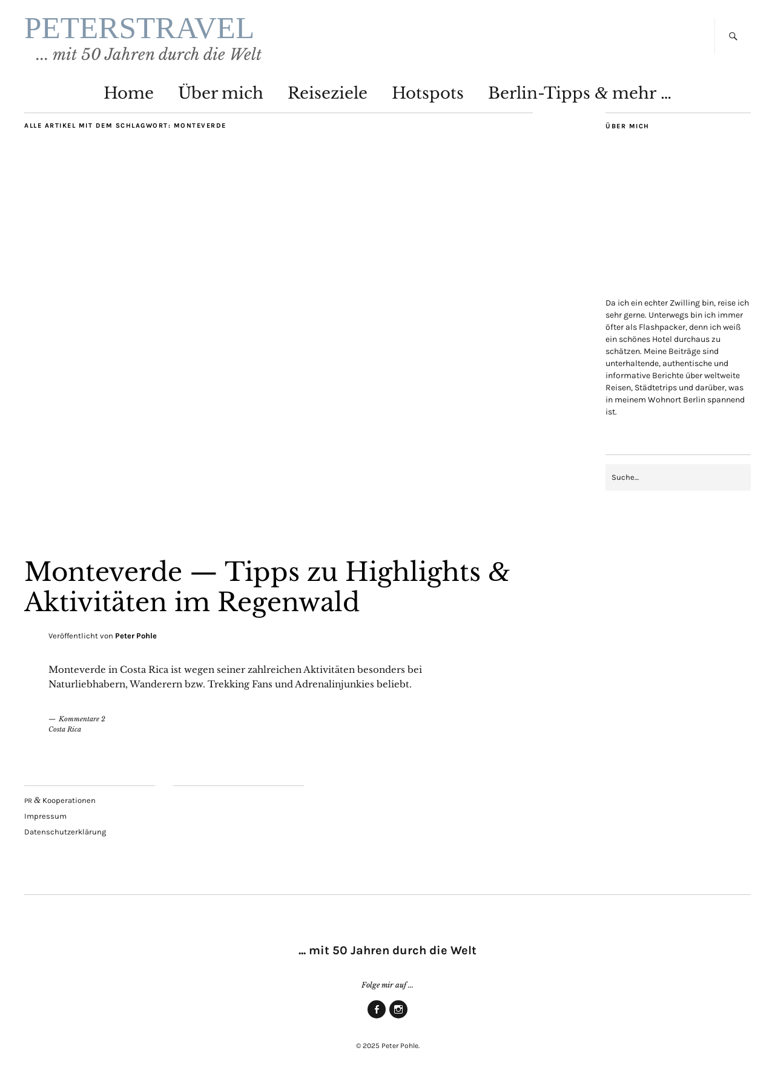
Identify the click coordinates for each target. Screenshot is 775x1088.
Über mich (220, 93)
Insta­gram (398, 1017)
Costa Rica (64, 729)
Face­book (377, 1017)
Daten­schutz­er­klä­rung (65, 831)
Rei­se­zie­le (328, 93)
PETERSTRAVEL (139, 27)
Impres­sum (45, 816)
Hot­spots (428, 93)
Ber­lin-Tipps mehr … (579, 93)
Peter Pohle (136, 635)
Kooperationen (60, 800)
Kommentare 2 (82, 719)
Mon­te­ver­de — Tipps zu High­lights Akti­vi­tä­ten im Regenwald (267, 587)
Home (129, 93)
